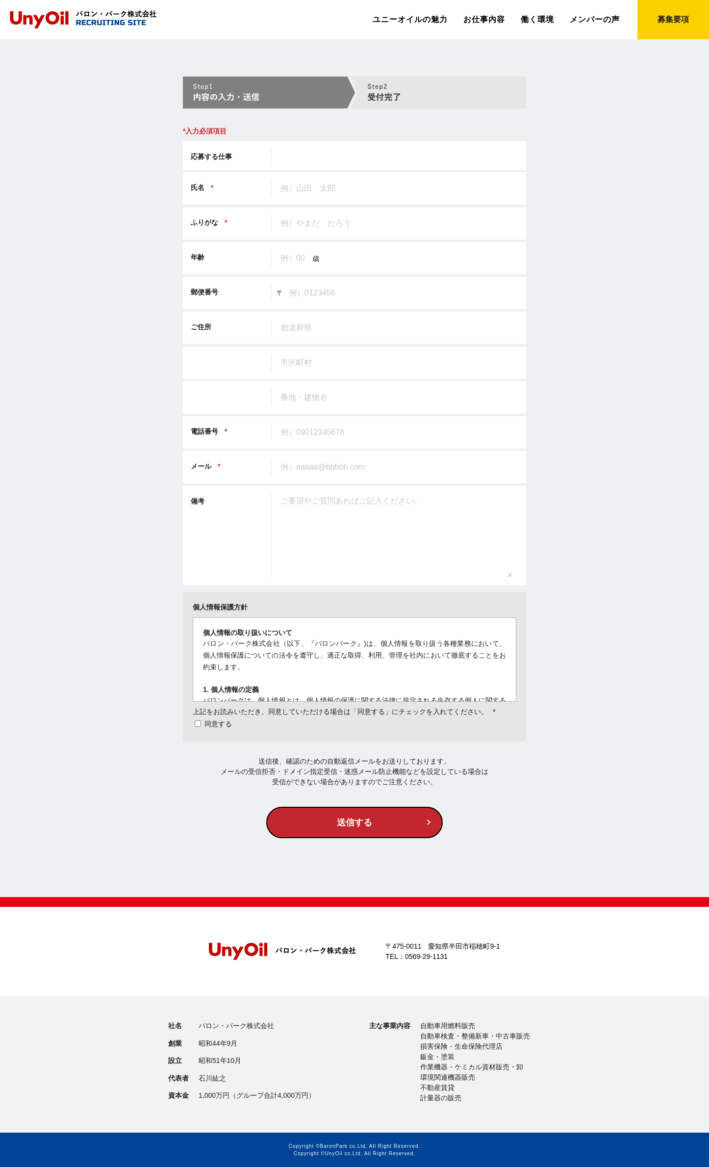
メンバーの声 (595, 20)
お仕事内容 (484, 20)
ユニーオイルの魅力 (410, 20)
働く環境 (537, 20)
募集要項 (673, 19)
